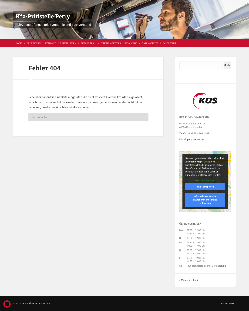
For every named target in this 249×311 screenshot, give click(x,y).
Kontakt (50, 43)
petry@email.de (195, 139)
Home (19, 43)
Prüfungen (67, 43)
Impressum (169, 43)
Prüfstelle (34, 43)
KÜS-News (131, 43)
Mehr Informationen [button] (205, 180)
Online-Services (111, 43)
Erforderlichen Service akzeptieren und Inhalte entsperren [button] (205, 199)
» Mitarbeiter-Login (189, 280)
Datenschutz (150, 43)
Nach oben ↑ (228, 303)
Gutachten (87, 43)
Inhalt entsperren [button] (205, 186)
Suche (227, 65)
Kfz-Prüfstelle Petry (43, 16)
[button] (7, 304)
